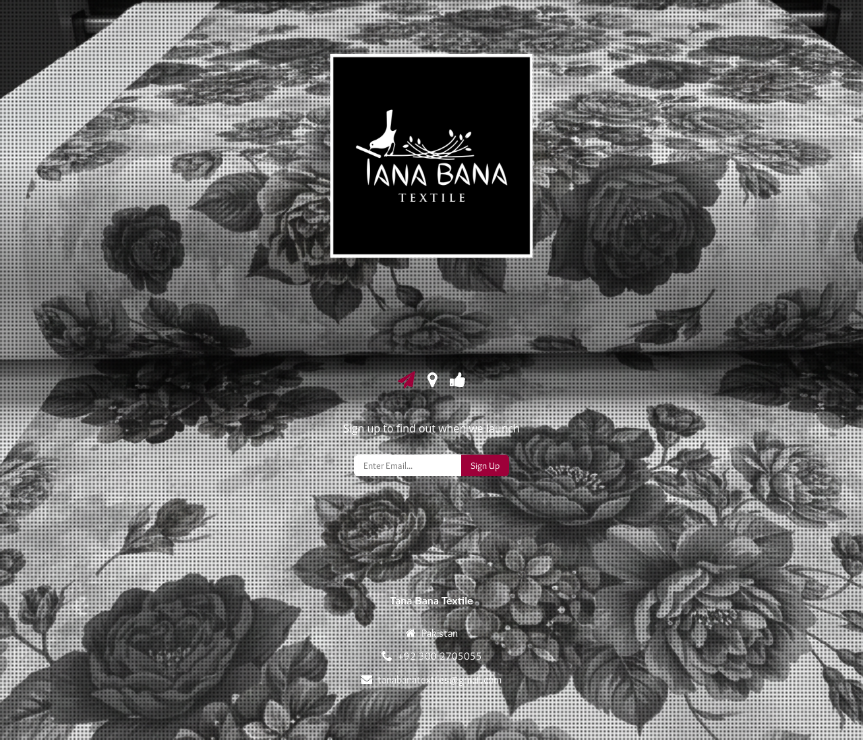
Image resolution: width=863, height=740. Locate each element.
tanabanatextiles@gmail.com (440, 679)
